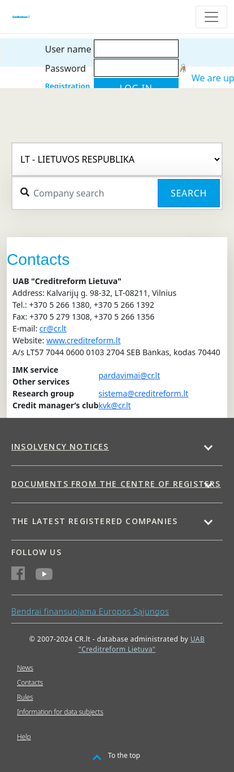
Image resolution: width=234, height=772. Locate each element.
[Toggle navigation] (211, 17)
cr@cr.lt (53, 328)
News (25, 668)
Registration (67, 86)
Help (24, 737)
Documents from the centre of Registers (116, 483)
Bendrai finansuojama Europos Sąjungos (90, 611)
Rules (25, 697)
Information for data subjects (60, 712)
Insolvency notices (60, 446)
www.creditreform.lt (83, 340)
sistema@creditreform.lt (143, 393)
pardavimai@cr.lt (129, 375)
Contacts (30, 682)
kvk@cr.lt (114, 405)
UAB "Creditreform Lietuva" (142, 644)
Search (189, 193)
